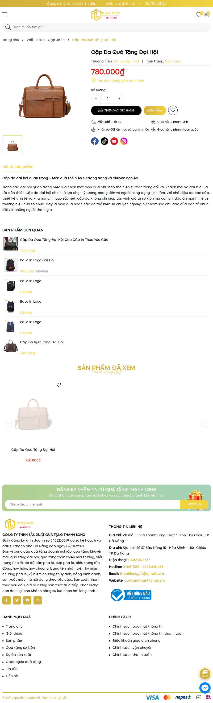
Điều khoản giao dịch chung (136, 640)
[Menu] (4, 14)
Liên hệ (12, 676)
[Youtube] (27, 600)
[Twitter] (17, 600)
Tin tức (11, 668)
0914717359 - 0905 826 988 (143, 566)
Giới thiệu (14, 633)
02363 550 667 (139, 560)
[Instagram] (37, 600)
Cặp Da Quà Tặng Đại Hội (42, 342)
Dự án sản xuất (18, 654)
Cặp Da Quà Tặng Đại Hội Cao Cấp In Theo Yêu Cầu (64, 239)
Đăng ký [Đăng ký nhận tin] (194, 504)
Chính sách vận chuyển (132, 647)
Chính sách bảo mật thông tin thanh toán (148, 633)
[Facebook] (6, 600)
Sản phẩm (14, 640)
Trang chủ (14, 626)
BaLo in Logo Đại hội (37, 260)
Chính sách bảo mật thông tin (138, 626)
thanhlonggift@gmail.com (142, 573)
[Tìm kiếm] (8, 27)
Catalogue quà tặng (23, 661)
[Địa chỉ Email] (106, 504)
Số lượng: (98, 90)
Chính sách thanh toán (132, 654)
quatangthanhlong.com (144, 580)
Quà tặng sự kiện (20, 647)
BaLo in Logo (30, 281)
